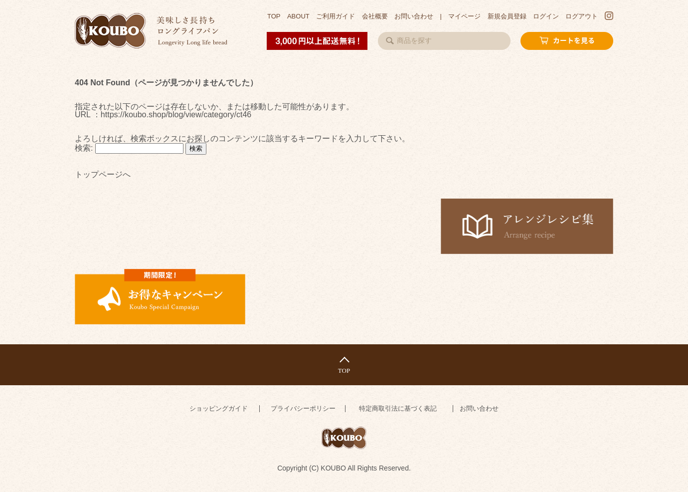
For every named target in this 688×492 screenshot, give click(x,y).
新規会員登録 (507, 16)
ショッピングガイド (218, 408)
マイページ (464, 16)
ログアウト (581, 16)
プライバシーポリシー (303, 408)
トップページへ (103, 175)
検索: (84, 148)
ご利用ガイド (335, 16)
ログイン (546, 16)
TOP (274, 16)
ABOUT (298, 16)
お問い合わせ (413, 16)
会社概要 (375, 16)
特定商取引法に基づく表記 (398, 408)
